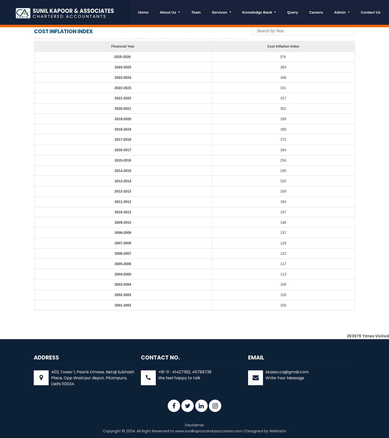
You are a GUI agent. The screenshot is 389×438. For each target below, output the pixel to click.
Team (196, 12)
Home (143, 12)
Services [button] (220, 12)
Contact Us (370, 12)
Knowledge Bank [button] (257, 12)
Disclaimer (194, 425)
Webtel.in (277, 431)
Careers (316, 12)
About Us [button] (168, 12)
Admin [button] (340, 12)
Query (292, 12)
